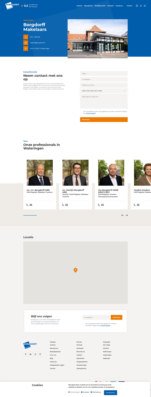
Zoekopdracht (81, 368)
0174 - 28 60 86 (35, 37)
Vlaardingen (107, 355)
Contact (52, 368)
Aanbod (79, 6)
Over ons (53, 355)
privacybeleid (90, 113)
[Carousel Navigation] (125, 215)
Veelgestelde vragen (57, 365)
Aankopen (80, 348)
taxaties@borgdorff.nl (37, 43)
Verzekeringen (81, 365)
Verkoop (79, 345)
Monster (106, 348)
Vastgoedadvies (81, 362)
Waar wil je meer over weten (92, 91)
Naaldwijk (106, 358)
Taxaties (79, 355)
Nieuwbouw (88, 6)
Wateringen (107, 352)
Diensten (110, 6)
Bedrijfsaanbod (100, 6)
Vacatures (119, 6)
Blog (51, 358)
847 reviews (33, 7)
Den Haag (106, 345)
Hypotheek (80, 358)
